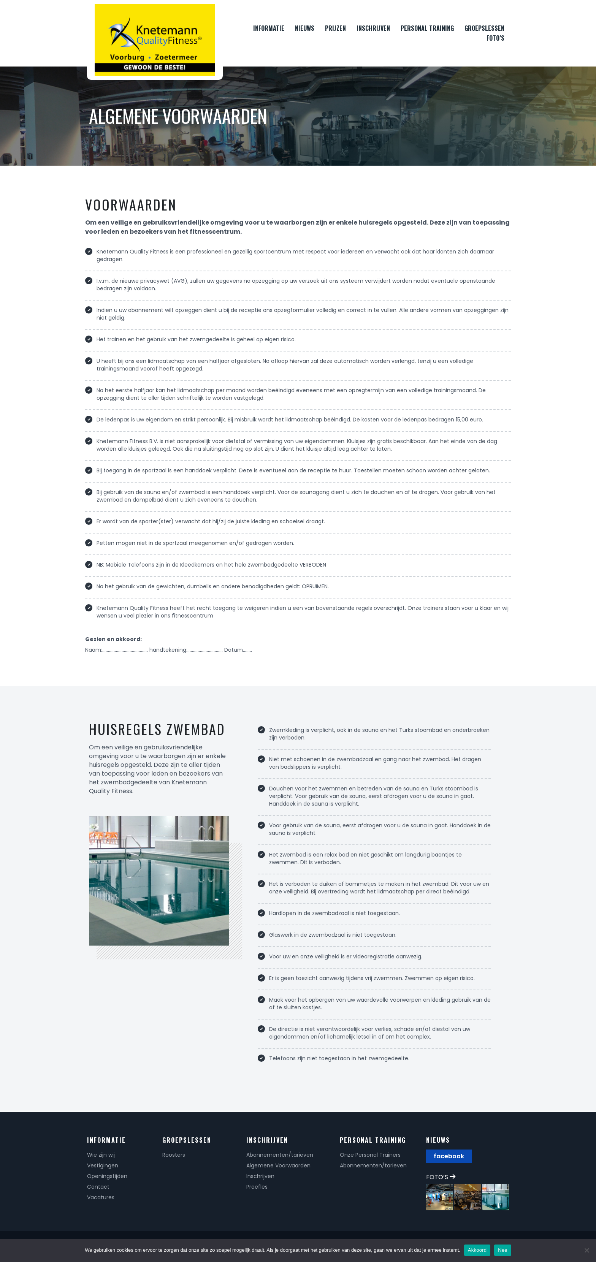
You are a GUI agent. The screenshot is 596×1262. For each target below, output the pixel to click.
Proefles (257, 1187)
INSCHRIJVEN (373, 28)
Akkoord (477, 1250)
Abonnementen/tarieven (279, 1155)
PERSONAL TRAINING (427, 28)
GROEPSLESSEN (484, 28)
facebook (449, 1156)
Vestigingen (102, 1165)
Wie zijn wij (101, 1155)
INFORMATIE (268, 28)
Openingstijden (107, 1176)
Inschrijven (260, 1176)
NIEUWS (304, 28)
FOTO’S (495, 38)
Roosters (173, 1155)
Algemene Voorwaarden (278, 1165)
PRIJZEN (335, 28)
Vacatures (100, 1197)
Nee (502, 1250)
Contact (98, 1187)
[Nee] (586, 1250)
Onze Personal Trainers (370, 1155)
